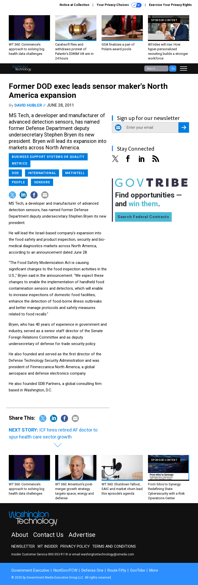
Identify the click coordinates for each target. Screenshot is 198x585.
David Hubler (28, 105)
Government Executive (30, 570)
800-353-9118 (58, 554)
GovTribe (137, 570)
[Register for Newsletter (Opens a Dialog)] (183, 127)
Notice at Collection (74, 5)
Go (173, 68)
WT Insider (47, 546)
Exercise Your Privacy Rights (170, 5)
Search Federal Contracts (143, 216)
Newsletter (23, 546)
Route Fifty (117, 570)
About (19, 534)
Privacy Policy (75, 546)
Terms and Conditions (114, 546)
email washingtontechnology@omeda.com (103, 554)
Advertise (82, 534)
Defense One (92, 570)
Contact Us (48, 534)
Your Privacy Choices (119, 5)
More (153, 570)
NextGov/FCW (65, 570)
